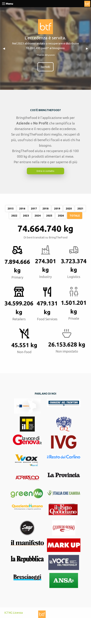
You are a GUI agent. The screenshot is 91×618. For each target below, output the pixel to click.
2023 (26, 215)
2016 (22, 208)
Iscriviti (45, 66)
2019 (57, 208)
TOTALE (75, 215)
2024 (38, 215)
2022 (14, 215)
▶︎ (87, 48)
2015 (11, 208)
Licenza (18, 612)
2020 (69, 208)
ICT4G (8, 612)
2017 (34, 208)
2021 (80, 208)
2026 (61, 215)
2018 (45, 208)
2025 (49, 215)
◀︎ (4, 48)
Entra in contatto (45, 171)
